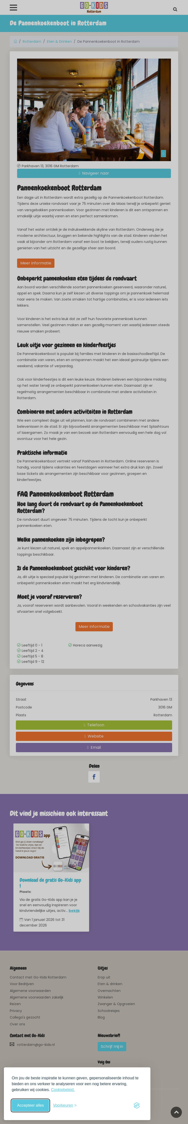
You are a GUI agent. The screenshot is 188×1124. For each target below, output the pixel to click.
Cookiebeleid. (63, 1090)
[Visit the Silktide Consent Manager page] (137, 1105)
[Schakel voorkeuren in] (64, 1105)
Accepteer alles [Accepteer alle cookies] (30, 1105)
